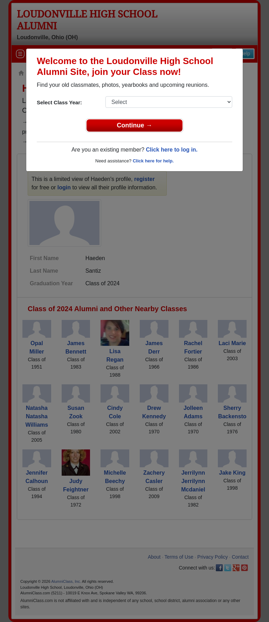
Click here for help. (153, 160)
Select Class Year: (59, 102)
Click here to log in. (172, 150)
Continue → (134, 125)
